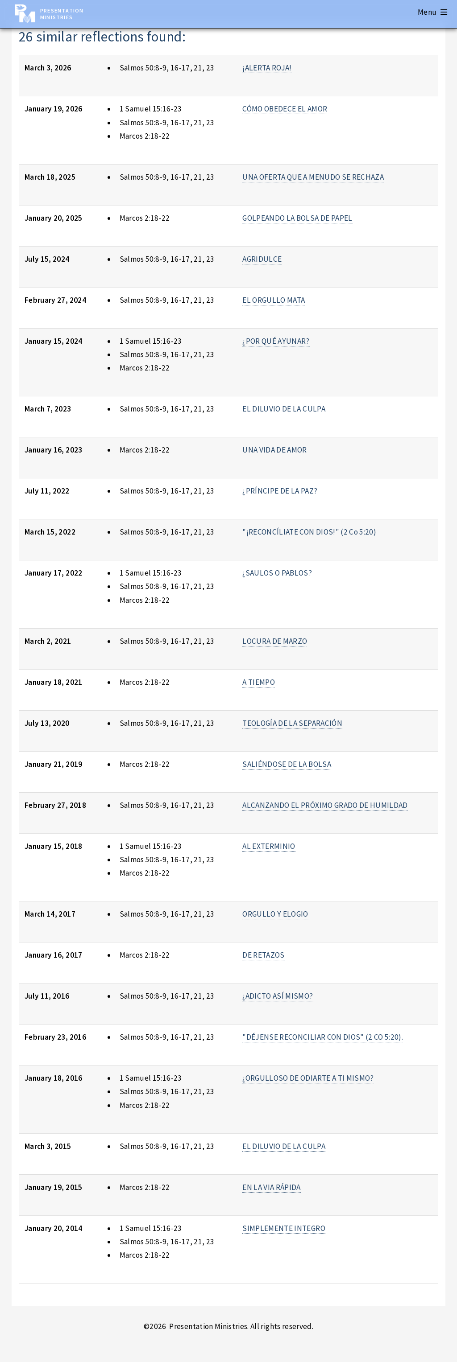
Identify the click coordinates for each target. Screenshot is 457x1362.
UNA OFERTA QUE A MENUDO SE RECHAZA (313, 177)
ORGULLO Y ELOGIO (275, 914)
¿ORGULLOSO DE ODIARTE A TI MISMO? (308, 1078)
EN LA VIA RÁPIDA (271, 1187)
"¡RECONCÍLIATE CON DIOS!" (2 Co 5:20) (309, 532)
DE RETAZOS (263, 955)
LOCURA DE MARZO (274, 641)
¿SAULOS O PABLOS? (277, 573)
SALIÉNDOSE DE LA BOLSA (286, 764)
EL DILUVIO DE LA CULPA (283, 409)
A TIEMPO (258, 682)
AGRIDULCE (262, 259)
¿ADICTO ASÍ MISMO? (277, 996)
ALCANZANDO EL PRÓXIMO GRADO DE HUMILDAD (325, 805)
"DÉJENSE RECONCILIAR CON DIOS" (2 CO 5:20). (322, 1037)
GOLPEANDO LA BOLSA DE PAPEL (297, 218)
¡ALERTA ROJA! (267, 68)
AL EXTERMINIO (268, 846)
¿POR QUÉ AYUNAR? (276, 341)
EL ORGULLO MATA (273, 300)
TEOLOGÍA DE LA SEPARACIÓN (292, 723)
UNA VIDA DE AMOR (274, 450)
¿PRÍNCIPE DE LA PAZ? (279, 491)
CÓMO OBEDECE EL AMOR (284, 109)
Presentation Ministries (61, 14)
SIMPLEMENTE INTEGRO (283, 1228)
